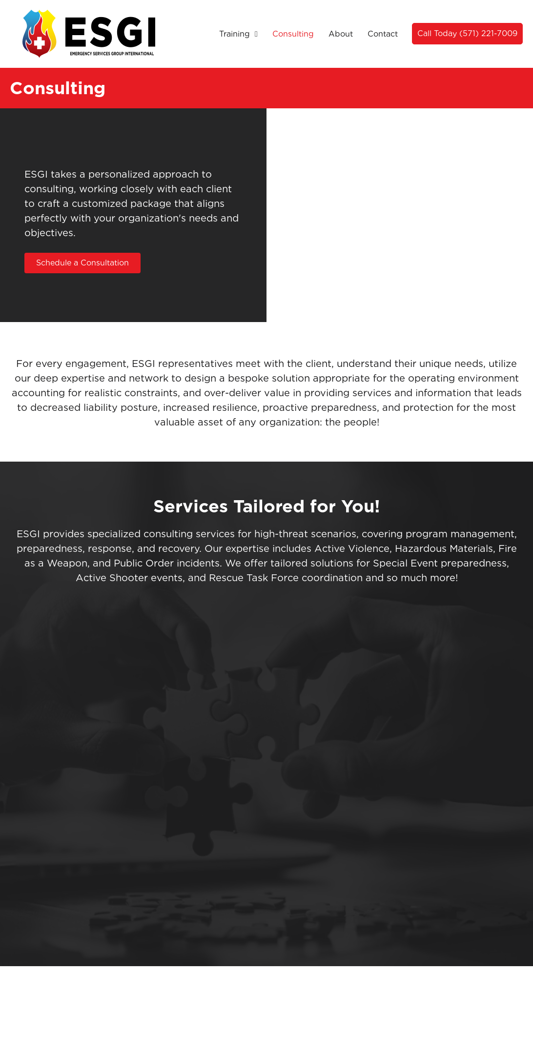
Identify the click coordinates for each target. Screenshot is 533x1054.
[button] (467, 33)
